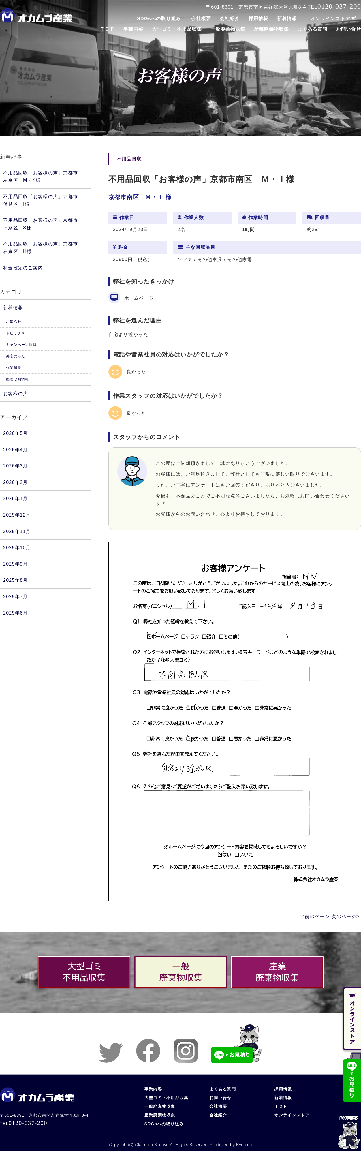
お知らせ (13, 322)
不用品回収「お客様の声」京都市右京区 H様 (40, 247)
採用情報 (258, 18)
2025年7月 (15, 596)
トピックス (15, 333)
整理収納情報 (17, 379)
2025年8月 (15, 580)
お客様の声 (15, 393)
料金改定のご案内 (23, 267)
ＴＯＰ (107, 29)
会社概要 (201, 18)
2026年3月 (15, 465)
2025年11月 (17, 531)
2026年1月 (15, 498)
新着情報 (287, 18)
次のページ (343, 916)
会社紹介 (230, 18)
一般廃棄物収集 (227, 29)
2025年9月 (15, 564)
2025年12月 (17, 514)
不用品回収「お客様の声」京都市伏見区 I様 (40, 200)
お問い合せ (348, 29)
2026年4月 (15, 449)
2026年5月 (15, 433)
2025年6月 (15, 613)
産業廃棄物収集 (271, 29)
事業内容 (133, 29)
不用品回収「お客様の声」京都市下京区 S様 (40, 224)
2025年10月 (17, 547)
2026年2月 (15, 482)
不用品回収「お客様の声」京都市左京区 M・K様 (40, 176)
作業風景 (13, 368)
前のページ (317, 916)
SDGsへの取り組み (159, 18)
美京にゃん (15, 356)
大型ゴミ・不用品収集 (177, 29)
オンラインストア (330, 18)
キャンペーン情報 (21, 345)
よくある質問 (313, 29)
